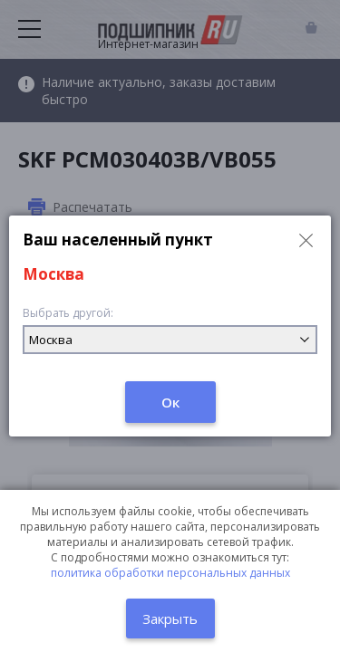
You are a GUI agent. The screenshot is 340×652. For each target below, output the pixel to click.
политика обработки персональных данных (170, 572)
